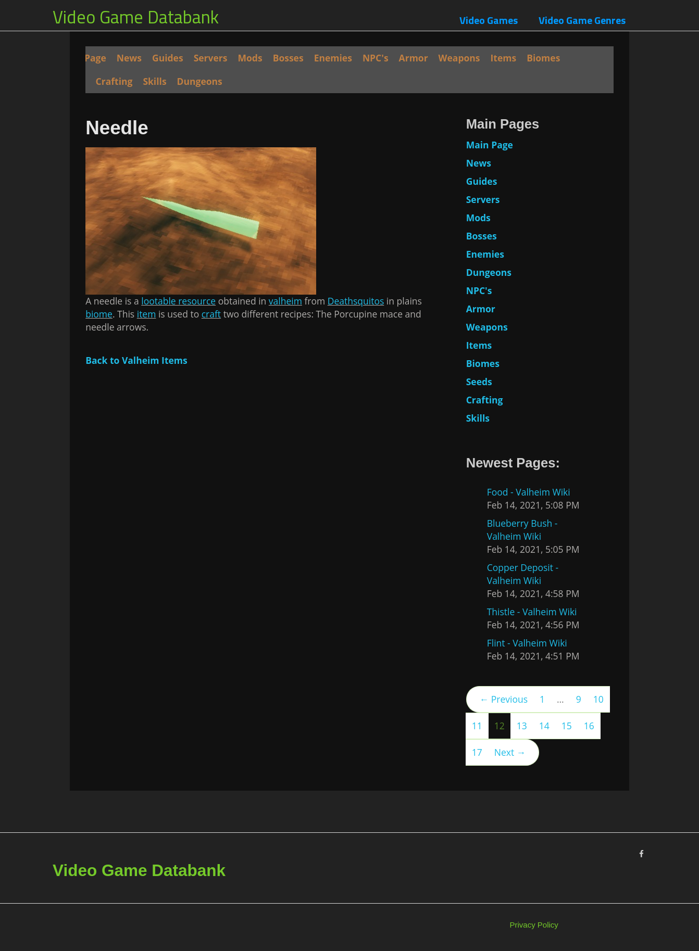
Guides (167, 58)
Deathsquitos (356, 301)
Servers (211, 58)
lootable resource (178, 301)
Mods (250, 58)
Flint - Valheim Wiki (527, 643)
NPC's (376, 58)
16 (589, 725)
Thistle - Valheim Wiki (532, 611)
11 (477, 725)
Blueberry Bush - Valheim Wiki (522, 529)
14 (544, 725)
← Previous (504, 699)
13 (522, 725)
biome (99, 314)
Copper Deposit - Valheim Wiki (522, 574)
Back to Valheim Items (136, 360)
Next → (510, 752)
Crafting (114, 81)
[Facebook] (641, 853)
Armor (413, 58)
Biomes (543, 58)
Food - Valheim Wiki (528, 492)
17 (477, 752)
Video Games (488, 20)
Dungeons (199, 81)
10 (598, 699)
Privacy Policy (534, 924)
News (129, 58)
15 (566, 725)
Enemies (333, 58)
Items (504, 58)
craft (211, 314)
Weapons (459, 58)
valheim (285, 301)
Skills (154, 81)
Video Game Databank (136, 16)
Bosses (288, 58)
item (146, 314)
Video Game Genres (582, 20)
